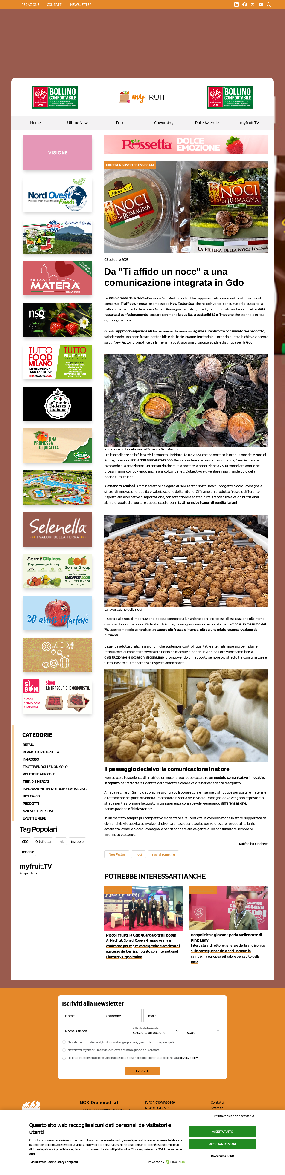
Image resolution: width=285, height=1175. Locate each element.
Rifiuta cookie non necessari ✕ (234, 1116)
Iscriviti (142, 1071)
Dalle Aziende (207, 122)
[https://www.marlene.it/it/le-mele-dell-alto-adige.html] (58, 617)
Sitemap (217, 1108)
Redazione (30, 4)
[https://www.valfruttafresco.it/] (58, 449)
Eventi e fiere (117, 890)
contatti (55, 4)
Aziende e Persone (38, 811)
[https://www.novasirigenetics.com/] (58, 324)
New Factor (117, 854)
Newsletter (80, 4)
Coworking (164, 122)
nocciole (28, 852)
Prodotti (31, 803)
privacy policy (188, 1058)
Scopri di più (29, 873)
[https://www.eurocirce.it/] (58, 240)
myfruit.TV (249, 122)
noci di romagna (163, 854)
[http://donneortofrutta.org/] (58, 156)
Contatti (217, 1102)
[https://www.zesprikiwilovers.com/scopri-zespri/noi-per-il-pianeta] (55, 97)
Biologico (31, 796)
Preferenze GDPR (222, 1156)
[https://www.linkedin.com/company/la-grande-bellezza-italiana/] (58, 407)
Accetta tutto (222, 1131)
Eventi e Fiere (34, 818)
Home (35, 122)
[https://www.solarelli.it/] (58, 491)
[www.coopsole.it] (58, 700)
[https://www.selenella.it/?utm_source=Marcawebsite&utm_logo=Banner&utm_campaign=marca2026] (58, 533)
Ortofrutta (43, 842)
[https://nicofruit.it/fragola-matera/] (58, 282)
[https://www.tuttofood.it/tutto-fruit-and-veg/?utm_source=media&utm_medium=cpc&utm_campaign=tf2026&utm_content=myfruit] (58, 366)
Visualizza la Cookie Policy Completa (54, 1162)
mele (61, 842)
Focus (121, 122)
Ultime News (78, 122)
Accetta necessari (222, 1144)
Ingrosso (31, 759)
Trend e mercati (36, 781)
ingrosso (77, 842)
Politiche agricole (39, 774)
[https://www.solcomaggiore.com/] (58, 658)
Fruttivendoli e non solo (45, 767)
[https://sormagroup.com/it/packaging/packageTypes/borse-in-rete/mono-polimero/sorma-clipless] (58, 575)
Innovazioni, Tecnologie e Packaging (55, 789)
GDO (25, 842)
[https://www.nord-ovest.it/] (58, 198)
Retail (28, 744)
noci (139, 854)
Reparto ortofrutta (41, 752)
